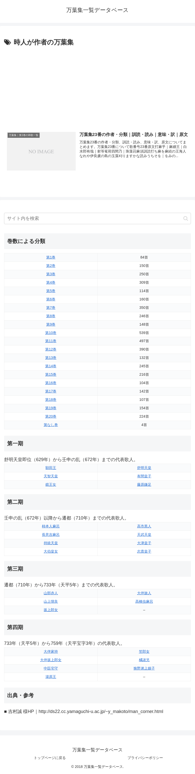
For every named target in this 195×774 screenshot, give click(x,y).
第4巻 (50, 282)
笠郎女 (144, 651)
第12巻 (50, 349)
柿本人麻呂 (51, 526)
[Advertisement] (97, 86)
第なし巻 (51, 425)
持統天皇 (51, 543)
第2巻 (50, 266)
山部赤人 (51, 593)
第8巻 (50, 316)
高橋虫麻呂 (144, 601)
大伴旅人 (144, 593)
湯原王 (50, 677)
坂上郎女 (51, 610)
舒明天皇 (144, 468)
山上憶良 (51, 601)
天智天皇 (51, 476)
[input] (97, 218)
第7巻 (50, 308)
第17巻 (50, 391)
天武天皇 (144, 535)
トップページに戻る (50, 758)
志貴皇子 (144, 551)
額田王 (50, 468)
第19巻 (50, 408)
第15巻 (50, 374)
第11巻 (50, 341)
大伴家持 (51, 651)
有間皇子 (144, 476)
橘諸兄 (144, 660)
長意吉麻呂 (51, 535)
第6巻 (50, 299)
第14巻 (50, 366)
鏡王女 (50, 484)
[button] (185, 218)
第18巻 (50, 400)
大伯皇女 (51, 551)
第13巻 (50, 358)
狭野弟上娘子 (144, 668)
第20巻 (50, 416)
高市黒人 (144, 526)
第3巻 (50, 274)
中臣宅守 (51, 668)
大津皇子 (144, 543)
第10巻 (50, 333)
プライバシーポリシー (145, 758)
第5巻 (50, 291)
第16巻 (50, 383)
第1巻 (50, 257)
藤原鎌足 (144, 484)
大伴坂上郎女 (50, 660)
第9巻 (50, 324)
